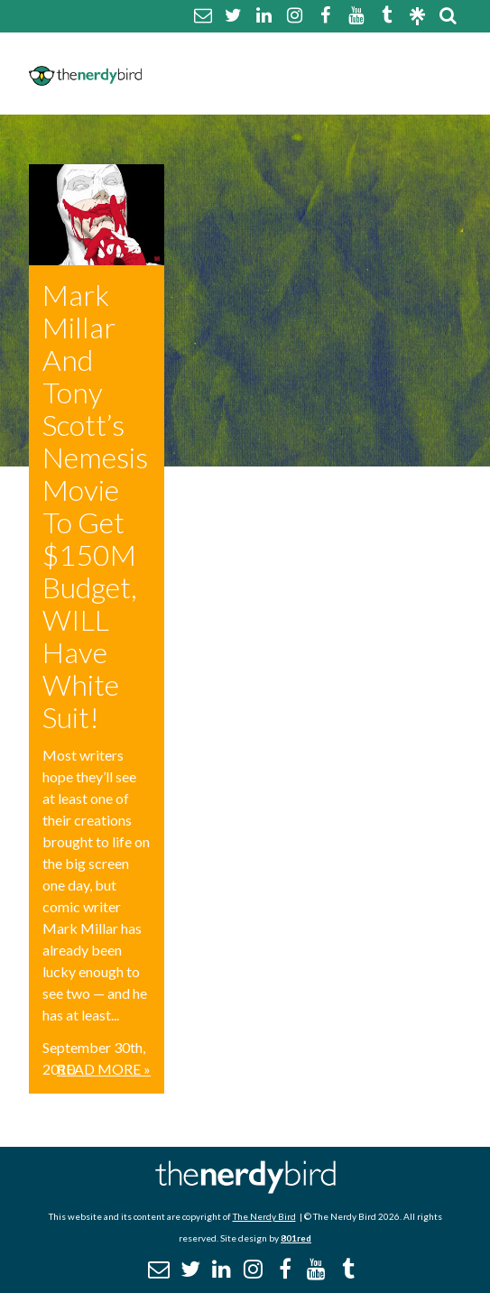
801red (296, 1238)
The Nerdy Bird (264, 1216)
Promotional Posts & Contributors (286, 94)
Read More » (104, 1068)
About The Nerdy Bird (228, 51)
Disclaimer (184, 72)
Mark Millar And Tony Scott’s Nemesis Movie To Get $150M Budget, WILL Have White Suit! (95, 505)
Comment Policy (385, 51)
